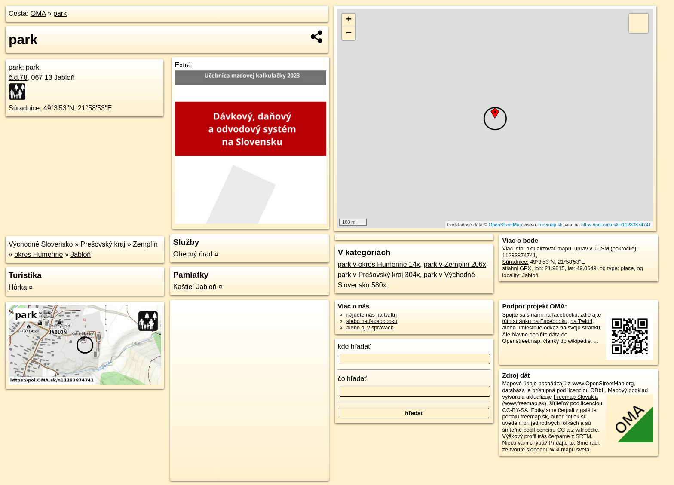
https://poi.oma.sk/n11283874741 (616, 224)
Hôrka (18, 287)
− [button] (349, 33)
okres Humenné (38, 254)
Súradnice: (25, 108)
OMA (38, 13)
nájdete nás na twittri (371, 314)
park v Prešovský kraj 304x (379, 274)
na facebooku (561, 314)
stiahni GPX (516, 268)
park (60, 13)
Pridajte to (561, 442)
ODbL (597, 390)
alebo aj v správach (370, 327)
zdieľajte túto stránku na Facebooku (551, 317)
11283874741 (519, 255)
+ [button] (349, 20)
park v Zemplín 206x (455, 264)
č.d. (18, 77)
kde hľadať (354, 346)
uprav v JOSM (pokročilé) (605, 248)
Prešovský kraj (102, 244)
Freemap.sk (549, 224)
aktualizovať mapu (548, 248)
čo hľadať (352, 378)
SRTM (583, 436)
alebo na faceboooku (372, 321)
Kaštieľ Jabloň (195, 286)
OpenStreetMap (505, 224)
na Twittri (581, 321)
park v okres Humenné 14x (379, 264)
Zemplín (145, 244)
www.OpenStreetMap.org (603, 383)
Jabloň (80, 254)
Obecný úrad (193, 254)
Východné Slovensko (41, 244)
